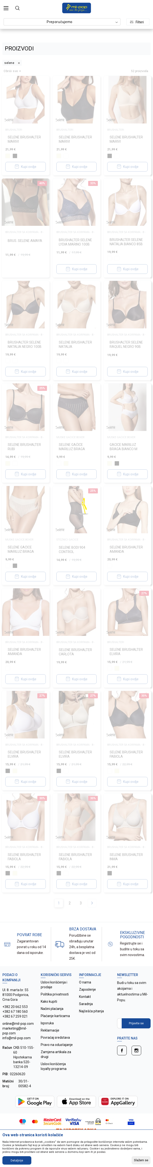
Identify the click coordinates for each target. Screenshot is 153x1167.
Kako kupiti (49, 1001)
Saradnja (86, 1004)
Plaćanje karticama (55, 1016)
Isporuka (47, 1023)
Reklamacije (50, 1030)
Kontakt (85, 997)
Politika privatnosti (55, 994)
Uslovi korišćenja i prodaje (54, 984)
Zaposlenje (87, 989)
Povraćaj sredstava (55, 1037)
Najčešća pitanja (91, 1011)
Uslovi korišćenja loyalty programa (54, 1066)
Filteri (137, 22)
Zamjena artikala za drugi (56, 1054)
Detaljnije (17, 1160)
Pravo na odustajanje (57, 1045)
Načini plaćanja (52, 1009)
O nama (85, 982)
